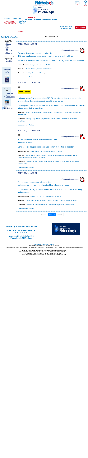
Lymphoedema (45, 119)
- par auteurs (8, 43)
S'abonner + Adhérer (32, 18)
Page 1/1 (52, 214)
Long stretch (36, 119)
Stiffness (41, 73)
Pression (33, 69)
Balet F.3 (47, 65)
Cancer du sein (58, 112)
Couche (49, 200)
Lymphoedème (47, 112)
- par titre (8, 50)
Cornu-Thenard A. (36, 151)
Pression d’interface (59, 200)
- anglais (8, 61)
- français (8, 60)
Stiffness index (22, 163)
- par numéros (8, 53)
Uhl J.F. (41, 65)
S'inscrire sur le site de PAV (66, 27)
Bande (28, 69)
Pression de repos (53, 155)
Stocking (28, 73)
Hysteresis (75, 161)
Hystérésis (75, 155)
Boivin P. (54, 151)
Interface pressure (58, 204)
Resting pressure (53, 161)
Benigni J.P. (34, 65)
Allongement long (36, 112)
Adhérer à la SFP (22, 22)
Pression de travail (65, 155)
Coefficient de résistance (26, 157)
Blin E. (59, 196)
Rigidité (39, 69)
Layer (50, 204)
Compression (68, 112)
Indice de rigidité (39, 157)
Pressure (35, 73)
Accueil (7, 19)
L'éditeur (17, 19)
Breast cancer (55, 119)
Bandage (43, 155)
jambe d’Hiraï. (47, 69)
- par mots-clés (7, 47)
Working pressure (65, 161)
